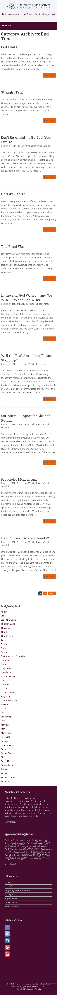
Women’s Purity (8, 777)
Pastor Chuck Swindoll (40, 145)
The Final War (13, 246)
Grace (4, 688)
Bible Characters (8, 619)
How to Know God (9, 700)
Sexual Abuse (7, 753)
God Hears (9, 47)
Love (3, 720)
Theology (5, 769)
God (3, 680)
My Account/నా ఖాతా (12, 14)
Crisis (3, 640)
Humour (5, 704)
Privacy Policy (11, 894)
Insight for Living (44, 364)
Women (4, 773)
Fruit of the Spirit (8, 676)
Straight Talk (12, 92)
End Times (5, 660)
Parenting (5, 736)
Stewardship (7, 765)
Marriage (5, 724)
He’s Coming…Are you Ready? (25, 538)
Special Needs (7, 761)
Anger (4, 611)
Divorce (4, 648)
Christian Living (8, 623)
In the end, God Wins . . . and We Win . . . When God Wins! (26, 297)
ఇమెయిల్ (8, 886)
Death (4, 644)
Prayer (4, 749)
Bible (3, 615)
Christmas (5, 628)
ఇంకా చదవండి (10, 864)
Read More (49, 75)
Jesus (3, 712)
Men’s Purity (6, 732)
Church (4, 631)
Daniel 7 (28, 392)
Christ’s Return (13, 194)
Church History (8, 636)
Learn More (10, 821)
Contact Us (9, 882)
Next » (52, 593)
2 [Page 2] (45, 593)
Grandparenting (8, 692)
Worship (5, 781)
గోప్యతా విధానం (11, 898)
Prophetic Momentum (19, 479)
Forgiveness (6, 668)
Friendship (6, 672)
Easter (4, 652)
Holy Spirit (5, 696)
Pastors (4, 741)
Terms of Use (11, 902)
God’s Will (5, 684)
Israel (3, 708)
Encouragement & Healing (13, 656)
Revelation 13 (31, 374)
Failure (4, 664)
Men (3, 728)
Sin (2, 757)
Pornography (7, 745)
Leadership (6, 716)
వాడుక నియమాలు (12, 906)
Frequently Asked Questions (18, 890)
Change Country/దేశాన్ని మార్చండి (39, 14)
